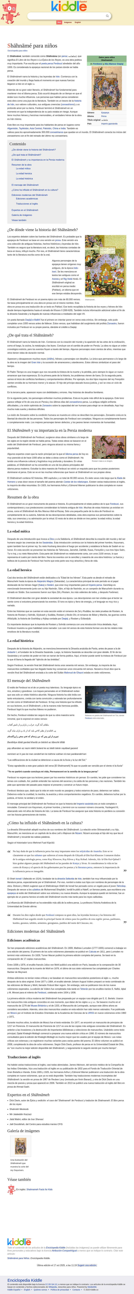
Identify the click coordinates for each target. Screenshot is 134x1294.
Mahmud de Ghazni (73, 672)
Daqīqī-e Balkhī (32, 320)
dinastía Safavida (65, 878)
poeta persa (47, 63)
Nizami (78, 833)
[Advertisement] (67, 33)
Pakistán (47, 128)
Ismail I (19, 878)
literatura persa (85, 867)
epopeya (11, 893)
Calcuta (92, 951)
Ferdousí (58, 63)
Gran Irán (36, 362)
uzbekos (36, 889)
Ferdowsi (97, 64)
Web (59, 22)
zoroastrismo (68, 104)
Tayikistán (24, 128)
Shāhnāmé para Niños (18, 1258)
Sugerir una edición (87, 1265)
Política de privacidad (60, 1290)
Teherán (84, 989)
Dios (52, 539)
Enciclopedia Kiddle (55, 1247)
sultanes (38, 855)
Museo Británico (39, 1005)
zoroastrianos (56, 132)
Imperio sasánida (85, 804)
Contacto (76, 1290)
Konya (76, 863)
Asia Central (36, 128)
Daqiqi (65, 618)
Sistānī (50, 585)
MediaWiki (92, 1287)
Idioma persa (71, 454)
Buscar (107, 16)
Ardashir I (12, 652)
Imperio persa (95, 585)
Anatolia (97, 851)
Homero (11, 482)
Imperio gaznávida (109, 124)
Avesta (55, 279)
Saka (41, 585)
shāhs (50, 359)
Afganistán (12, 128)
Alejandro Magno (45, 581)
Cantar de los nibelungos (76, 482)
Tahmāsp (121, 886)
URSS (91, 1013)
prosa (58, 240)
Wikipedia (53, 1287)
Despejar (101, 16)
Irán (58, 76)
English (78, 22)
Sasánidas (48, 542)
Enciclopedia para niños (18, 50)
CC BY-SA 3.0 (51, 1284)
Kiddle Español (14, 1290)
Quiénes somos (40, 1290)
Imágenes (68, 22)
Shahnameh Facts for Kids (40, 1189)
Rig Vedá (67, 279)
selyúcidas (85, 851)
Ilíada (119, 478)
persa (64, 56)
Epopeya (105, 113)
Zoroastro (112, 323)
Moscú (13, 1013)
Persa (103, 116)
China (55, 128)
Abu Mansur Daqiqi (113, 64)
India (63, 128)
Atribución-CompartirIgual (64, 1251)
